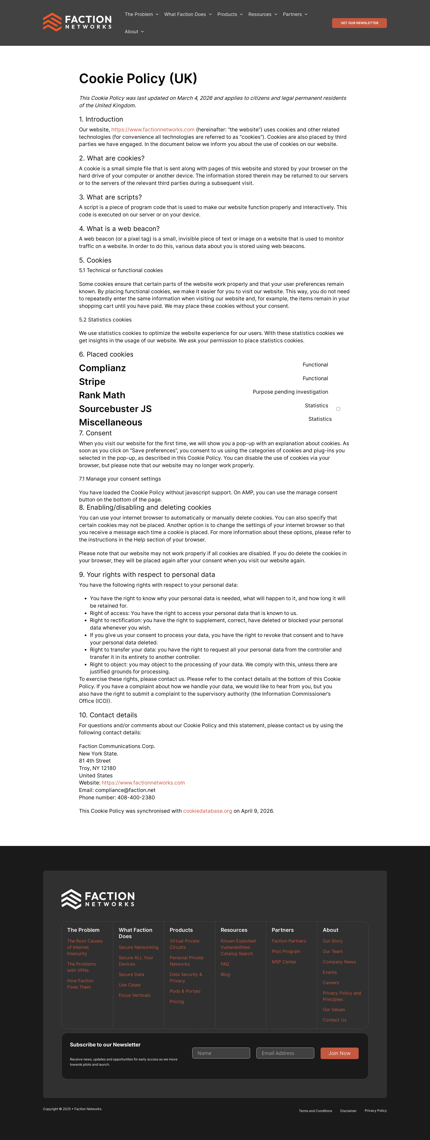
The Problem (139, 14)
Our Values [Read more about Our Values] (334, 1009)
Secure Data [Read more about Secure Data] (131, 974)
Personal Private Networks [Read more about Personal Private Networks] (186, 961)
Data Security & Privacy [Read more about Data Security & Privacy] (186, 977)
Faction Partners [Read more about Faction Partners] (289, 941)
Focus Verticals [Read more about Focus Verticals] (134, 995)
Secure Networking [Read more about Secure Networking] (139, 947)
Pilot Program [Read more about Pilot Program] (286, 951)
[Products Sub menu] (241, 14)
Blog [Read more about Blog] (225, 974)
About (131, 31)
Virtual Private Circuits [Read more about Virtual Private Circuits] (184, 944)
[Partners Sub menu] (306, 14)
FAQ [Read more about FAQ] (225, 964)
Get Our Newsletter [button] (359, 23)
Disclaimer (348, 1111)
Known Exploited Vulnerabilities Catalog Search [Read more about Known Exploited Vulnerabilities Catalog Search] (238, 947)
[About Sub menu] (142, 31)
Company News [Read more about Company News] (339, 961)
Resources (259, 14)
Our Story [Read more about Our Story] (333, 941)
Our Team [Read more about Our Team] (333, 951)
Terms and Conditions (315, 1111)
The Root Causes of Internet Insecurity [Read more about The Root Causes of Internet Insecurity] (85, 947)
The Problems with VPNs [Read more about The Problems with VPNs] (81, 967)
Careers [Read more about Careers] (331, 982)
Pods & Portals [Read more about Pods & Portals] (185, 991)
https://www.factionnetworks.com (153, 129)
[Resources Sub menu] (276, 14)
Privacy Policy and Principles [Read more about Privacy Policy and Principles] (342, 996)
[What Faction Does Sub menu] (210, 14)
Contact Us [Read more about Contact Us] (334, 1020)
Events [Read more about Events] (330, 972)
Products (227, 14)
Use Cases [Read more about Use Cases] (130, 984)
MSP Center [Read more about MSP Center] (284, 961)
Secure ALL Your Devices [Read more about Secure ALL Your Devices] (136, 961)
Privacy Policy (376, 1110)
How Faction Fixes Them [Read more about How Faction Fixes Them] (80, 984)
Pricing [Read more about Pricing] (177, 1001)
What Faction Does (185, 14)
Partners (292, 14)
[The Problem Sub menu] (157, 14)
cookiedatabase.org (207, 811)
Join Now (340, 1053)
